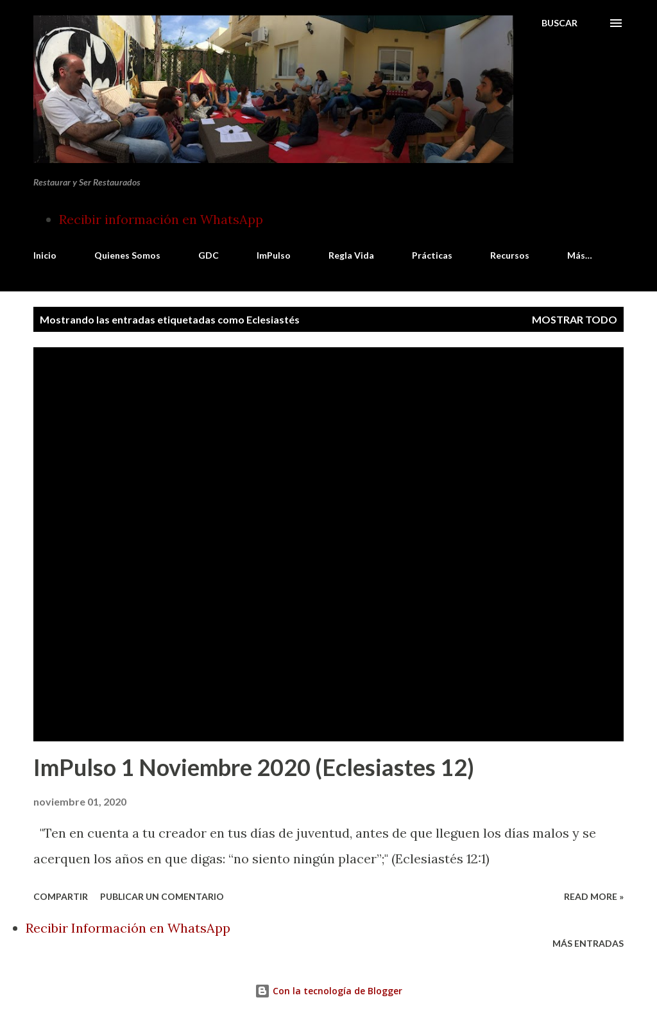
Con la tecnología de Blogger (328, 991)
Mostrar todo (574, 319)
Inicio (44, 255)
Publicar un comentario (162, 896)
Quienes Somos (127, 255)
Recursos (509, 255)
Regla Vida (351, 255)
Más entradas (588, 943)
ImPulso (274, 255)
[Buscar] (559, 23)
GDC (208, 255)
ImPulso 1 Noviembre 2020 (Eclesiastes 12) (253, 767)
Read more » (594, 896)
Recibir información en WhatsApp (161, 219)
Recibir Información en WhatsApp (128, 928)
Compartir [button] (60, 896)
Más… (579, 255)
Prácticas (432, 255)
